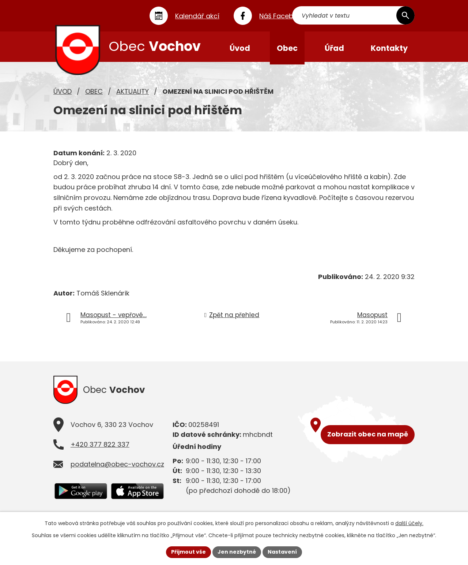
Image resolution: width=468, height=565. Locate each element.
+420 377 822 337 (100, 448)
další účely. (409, 523)
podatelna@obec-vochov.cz (117, 467)
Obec (94, 93)
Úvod (62, 93)
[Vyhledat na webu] (372, 16)
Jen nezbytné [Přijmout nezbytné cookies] (237, 551)
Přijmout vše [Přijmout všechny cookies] (188, 551)
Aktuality (132, 93)
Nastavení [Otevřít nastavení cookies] (282, 551)
